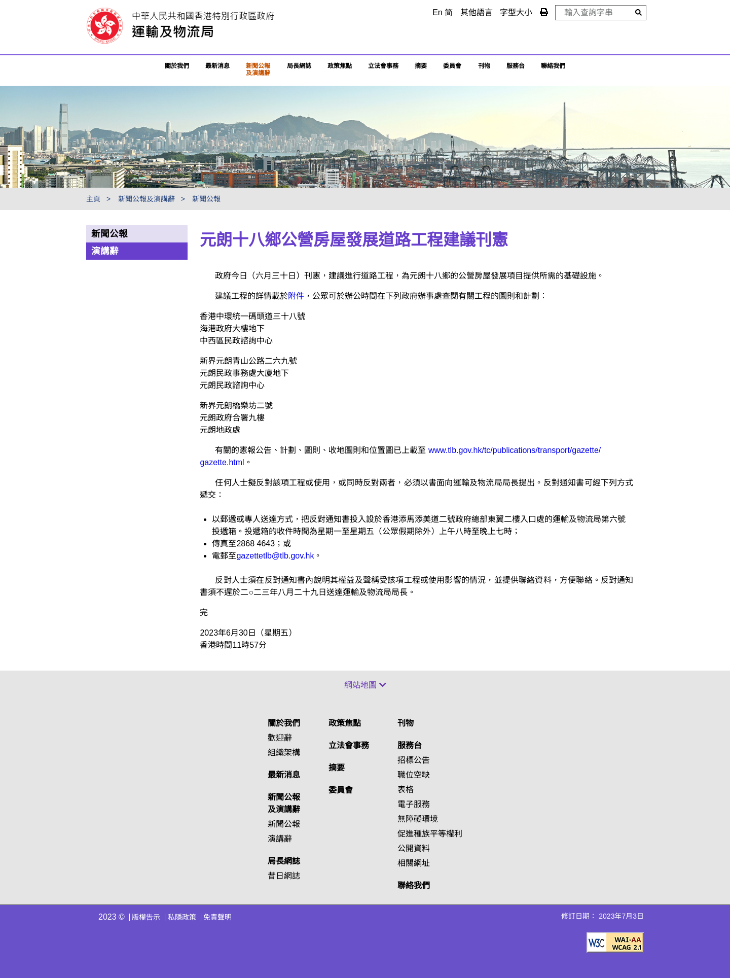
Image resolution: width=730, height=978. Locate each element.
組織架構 (284, 752)
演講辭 (105, 251)
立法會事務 (383, 65)
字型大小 (516, 12)
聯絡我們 (413, 885)
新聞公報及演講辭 (258, 69)
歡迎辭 (280, 738)
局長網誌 (284, 861)
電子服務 (413, 804)
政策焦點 (339, 65)
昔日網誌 (284, 875)
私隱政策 (182, 917)
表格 (405, 789)
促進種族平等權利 (429, 833)
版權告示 (146, 917)
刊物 (484, 65)
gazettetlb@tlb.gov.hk (275, 555)
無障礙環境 (417, 819)
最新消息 (217, 65)
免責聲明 (217, 917)
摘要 (421, 65)
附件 (296, 296)
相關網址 (413, 863)
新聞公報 (206, 199)
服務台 (515, 65)
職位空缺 (413, 775)
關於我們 (177, 65)
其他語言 (476, 12)
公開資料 (413, 848)
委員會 (452, 65)
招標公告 (413, 760)
